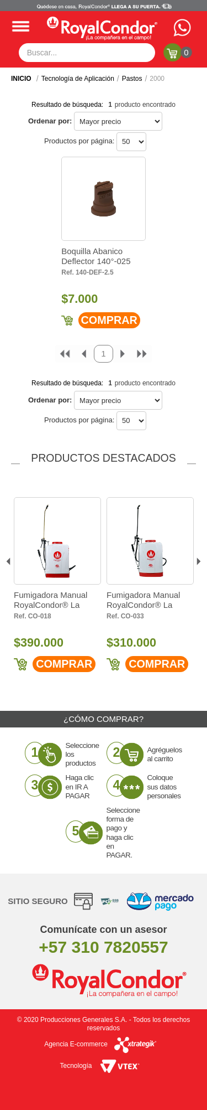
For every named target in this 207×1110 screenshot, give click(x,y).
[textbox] (87, 52)
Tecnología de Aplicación (77, 78)
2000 (157, 78)
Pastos (132, 78)
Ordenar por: (50, 121)
